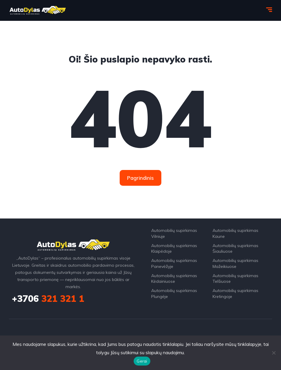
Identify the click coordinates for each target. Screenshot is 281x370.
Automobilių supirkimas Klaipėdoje (174, 248)
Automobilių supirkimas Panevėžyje (174, 263)
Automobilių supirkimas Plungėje (174, 293)
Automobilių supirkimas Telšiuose (235, 278)
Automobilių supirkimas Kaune (235, 233)
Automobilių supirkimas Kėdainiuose (174, 278)
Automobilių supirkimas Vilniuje (174, 233)
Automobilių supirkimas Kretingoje (235, 293)
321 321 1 (48, 298)
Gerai (142, 361)
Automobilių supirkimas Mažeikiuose (235, 263)
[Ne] (274, 353)
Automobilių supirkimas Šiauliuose (235, 248)
